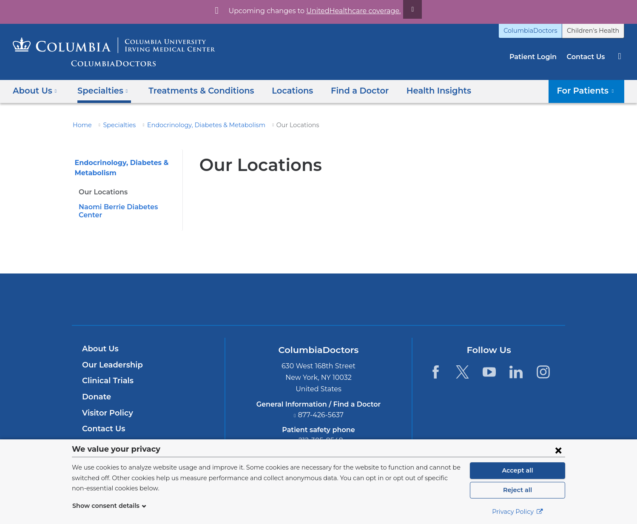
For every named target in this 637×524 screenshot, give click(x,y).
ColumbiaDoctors (539, 30)
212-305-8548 (321, 432)
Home (81, 125)
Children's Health (596, 30)
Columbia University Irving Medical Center (279, 291)
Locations (278, 90)
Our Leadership (110, 357)
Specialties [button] (100, 90)
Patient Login (537, 56)
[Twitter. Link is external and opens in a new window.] (462, 363)
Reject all (517, 490)
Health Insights (416, 90)
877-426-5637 (321, 406)
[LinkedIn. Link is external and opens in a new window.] (516, 363)
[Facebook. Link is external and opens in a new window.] (435, 363)
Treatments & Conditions (192, 90)
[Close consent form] (558, 450)
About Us (99, 340)
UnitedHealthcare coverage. (348, 10)
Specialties (115, 125)
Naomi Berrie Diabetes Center (127, 207)
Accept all (517, 470)
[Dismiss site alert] (402, 9)
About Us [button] (35, 90)
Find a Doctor (342, 90)
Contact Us (587, 56)
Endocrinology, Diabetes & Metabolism (194, 125)
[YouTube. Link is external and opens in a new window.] (489, 363)
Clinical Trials (106, 372)
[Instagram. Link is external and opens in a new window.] (543, 363)
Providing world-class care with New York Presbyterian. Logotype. (375, 296)
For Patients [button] (588, 90)
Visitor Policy (106, 404)
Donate (95, 388)
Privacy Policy (517, 511)
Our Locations (102, 192)
